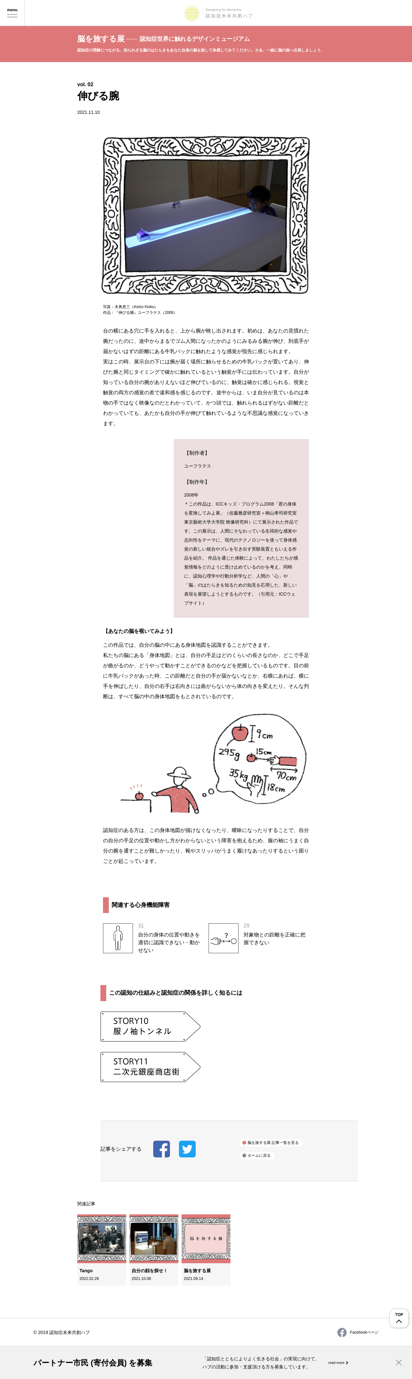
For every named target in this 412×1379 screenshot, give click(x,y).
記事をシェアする (161, 1149)
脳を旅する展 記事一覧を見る (273, 1142)
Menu (12, 13)
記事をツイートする (187, 1149)
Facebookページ (358, 1332)
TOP (399, 1314)
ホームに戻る (259, 1155)
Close (399, 1362)
